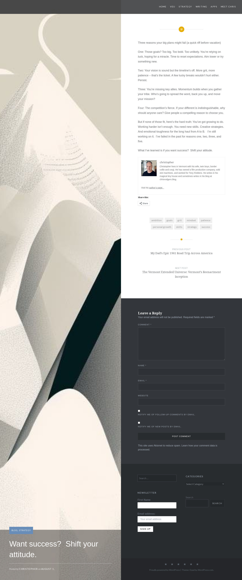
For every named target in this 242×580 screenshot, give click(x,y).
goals (170, 220)
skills (179, 226)
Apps (214, 6)
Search (189, 497)
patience (205, 220)
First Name (144, 499)
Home (163, 6)
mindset (191, 220)
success (206, 226)
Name (142, 365)
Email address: (146, 513)
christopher (28, 569)
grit (179, 220)
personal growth (162, 226)
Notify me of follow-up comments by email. (166, 414)
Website (143, 395)
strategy (192, 226)
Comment (144, 324)
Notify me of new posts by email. (160, 426)
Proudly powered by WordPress (164, 570)
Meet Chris (228, 6)
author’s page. (156, 187)
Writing (201, 6)
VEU (172, 6)
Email (142, 380)
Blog (15, 530)
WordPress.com (205, 570)
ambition (156, 220)
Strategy (185, 6)
